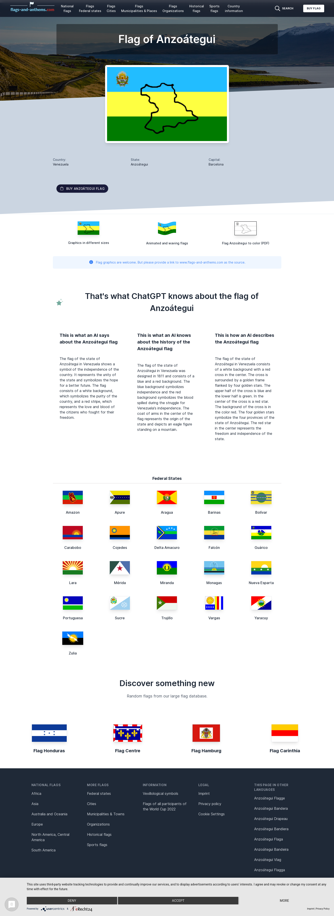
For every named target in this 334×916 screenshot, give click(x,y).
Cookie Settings (211, 814)
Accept (178, 901)
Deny (72, 901)
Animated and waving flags (167, 243)
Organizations (98, 824)
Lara (73, 583)
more (284, 901)
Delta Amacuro (167, 547)
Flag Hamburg (206, 750)
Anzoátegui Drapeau (271, 818)
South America (43, 850)
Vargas (214, 618)
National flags (67, 8)
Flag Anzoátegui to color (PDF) (245, 243)
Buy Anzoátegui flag (82, 188)
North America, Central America (50, 837)
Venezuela (60, 164)
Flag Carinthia (285, 750)
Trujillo (167, 618)
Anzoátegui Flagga (269, 870)
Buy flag (314, 8)
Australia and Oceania (49, 814)
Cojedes (120, 547)
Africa (36, 793)
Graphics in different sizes (88, 243)
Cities (91, 804)
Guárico (261, 547)
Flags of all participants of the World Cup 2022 (165, 806)
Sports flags (214, 8)
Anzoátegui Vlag (267, 859)
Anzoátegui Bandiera (271, 829)
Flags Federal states (90, 8)
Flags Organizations (173, 8)
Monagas (214, 583)
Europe (37, 824)
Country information (234, 8)
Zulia (73, 653)
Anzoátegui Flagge (269, 798)
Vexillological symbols (160, 793)
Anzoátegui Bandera (271, 808)
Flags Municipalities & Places (139, 8)
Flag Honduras (49, 750)
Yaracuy (261, 618)
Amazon (73, 512)
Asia (34, 804)
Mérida (120, 583)
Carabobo (72, 547)
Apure (120, 512)
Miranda (167, 583)
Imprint (204, 793)
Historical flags (196, 8)
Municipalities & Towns (105, 814)
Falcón (214, 547)
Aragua (167, 512)
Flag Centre (127, 750)
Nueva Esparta (261, 583)
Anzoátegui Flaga (268, 839)
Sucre (120, 618)
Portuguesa (73, 618)
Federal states (99, 793)
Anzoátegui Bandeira (271, 849)
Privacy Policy (323, 909)
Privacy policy (209, 804)
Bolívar (261, 512)
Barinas (214, 512)
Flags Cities (111, 8)
